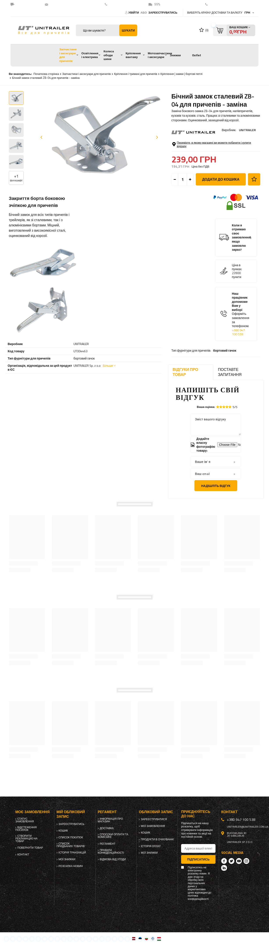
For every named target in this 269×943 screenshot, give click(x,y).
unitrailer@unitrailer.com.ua (72, 4)
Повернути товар (30, 847)
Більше (108, 365)
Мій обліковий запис (71, 814)
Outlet (196, 55)
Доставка (107, 828)
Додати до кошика (220, 192)
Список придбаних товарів (71, 845)
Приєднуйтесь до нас (195, 814)
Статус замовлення (24, 820)
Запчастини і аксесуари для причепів (68, 55)
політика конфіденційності (198, 897)
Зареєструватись (162, 12)
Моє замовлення (32, 812)
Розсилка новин (71, 866)
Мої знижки (67, 859)
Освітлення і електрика (89, 55)
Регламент (108, 844)
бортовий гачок (224, 142)
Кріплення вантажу (133, 55)
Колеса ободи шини (108, 55)
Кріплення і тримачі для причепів (135, 74)
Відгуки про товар (185, 372)
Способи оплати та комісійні (113, 835)
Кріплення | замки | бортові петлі (181, 74)
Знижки (175, 55)
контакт (216, 4)
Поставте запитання (230, 372)
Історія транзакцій (72, 852)
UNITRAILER (247, 130)
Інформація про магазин (110, 820)
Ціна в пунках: (237, 280)
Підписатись (198, 859)
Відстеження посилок (26, 828)
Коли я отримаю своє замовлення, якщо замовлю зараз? (241, 250)
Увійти (134, 12)
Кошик (63, 830)
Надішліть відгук (215, 485)
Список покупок (71, 837)
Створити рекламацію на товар (26, 839)
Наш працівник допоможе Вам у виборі (240, 327)
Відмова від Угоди (113, 859)
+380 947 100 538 (123, 4)
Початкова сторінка (46, 74)
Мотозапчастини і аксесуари (160, 55)
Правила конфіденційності (111, 851)
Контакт (23, 854)
